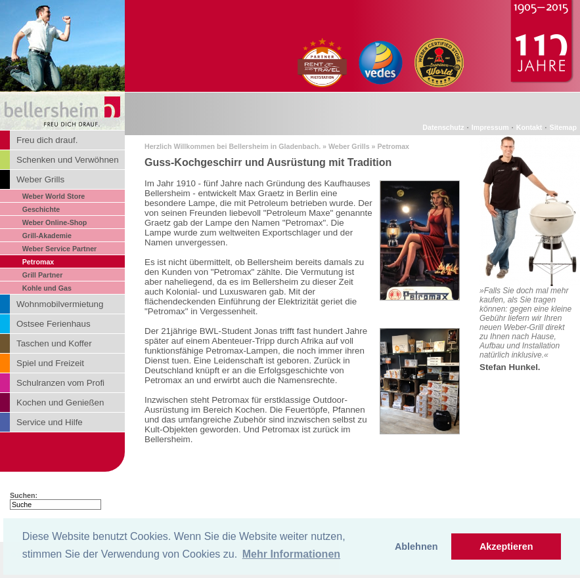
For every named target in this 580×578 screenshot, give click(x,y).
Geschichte (41, 209)
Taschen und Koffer (54, 343)
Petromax (38, 262)
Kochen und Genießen (60, 402)
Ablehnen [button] (416, 546)
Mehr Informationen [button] (291, 554)
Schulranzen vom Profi (60, 383)
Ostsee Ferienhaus (53, 324)
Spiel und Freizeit (50, 363)
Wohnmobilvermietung (59, 304)
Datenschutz (443, 127)
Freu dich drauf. (47, 140)
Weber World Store (53, 196)
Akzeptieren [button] (506, 546)
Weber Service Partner (59, 249)
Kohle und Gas (47, 288)
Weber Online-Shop (54, 222)
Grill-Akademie (47, 235)
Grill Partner (42, 275)
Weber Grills (40, 179)
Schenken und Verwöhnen (67, 160)
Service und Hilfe (49, 422)
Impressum (490, 127)
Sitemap (563, 127)
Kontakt (529, 127)
